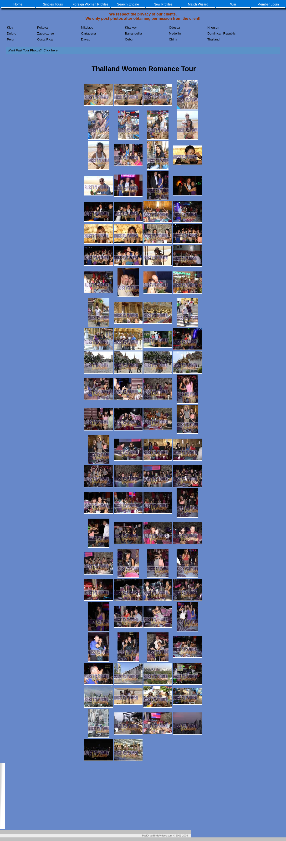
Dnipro (11, 33)
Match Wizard (198, 4)
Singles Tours (53, 4)
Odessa (174, 27)
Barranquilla (133, 33)
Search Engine (128, 4)
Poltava (42, 27)
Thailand (213, 39)
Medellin (175, 33)
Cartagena (88, 33)
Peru (10, 39)
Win (233, 4)
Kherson (213, 27)
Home (17, 4)
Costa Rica (45, 39)
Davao (85, 39)
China (173, 39)
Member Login (268, 4)
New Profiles (163, 4)
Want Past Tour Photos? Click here (33, 50)
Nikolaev (87, 27)
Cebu (129, 39)
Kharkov (131, 27)
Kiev (10, 27)
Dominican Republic (221, 33)
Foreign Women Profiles (90, 4)
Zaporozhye (45, 33)
